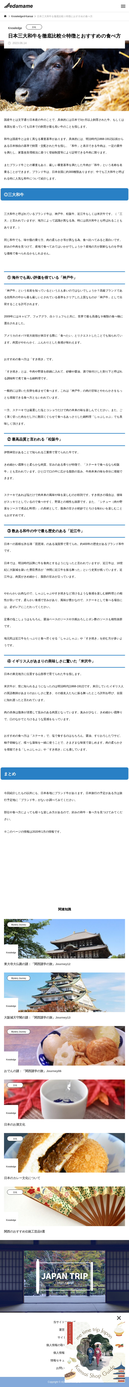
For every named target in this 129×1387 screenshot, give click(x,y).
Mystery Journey (18, 925)
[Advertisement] (64, 871)
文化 (34, 27)
